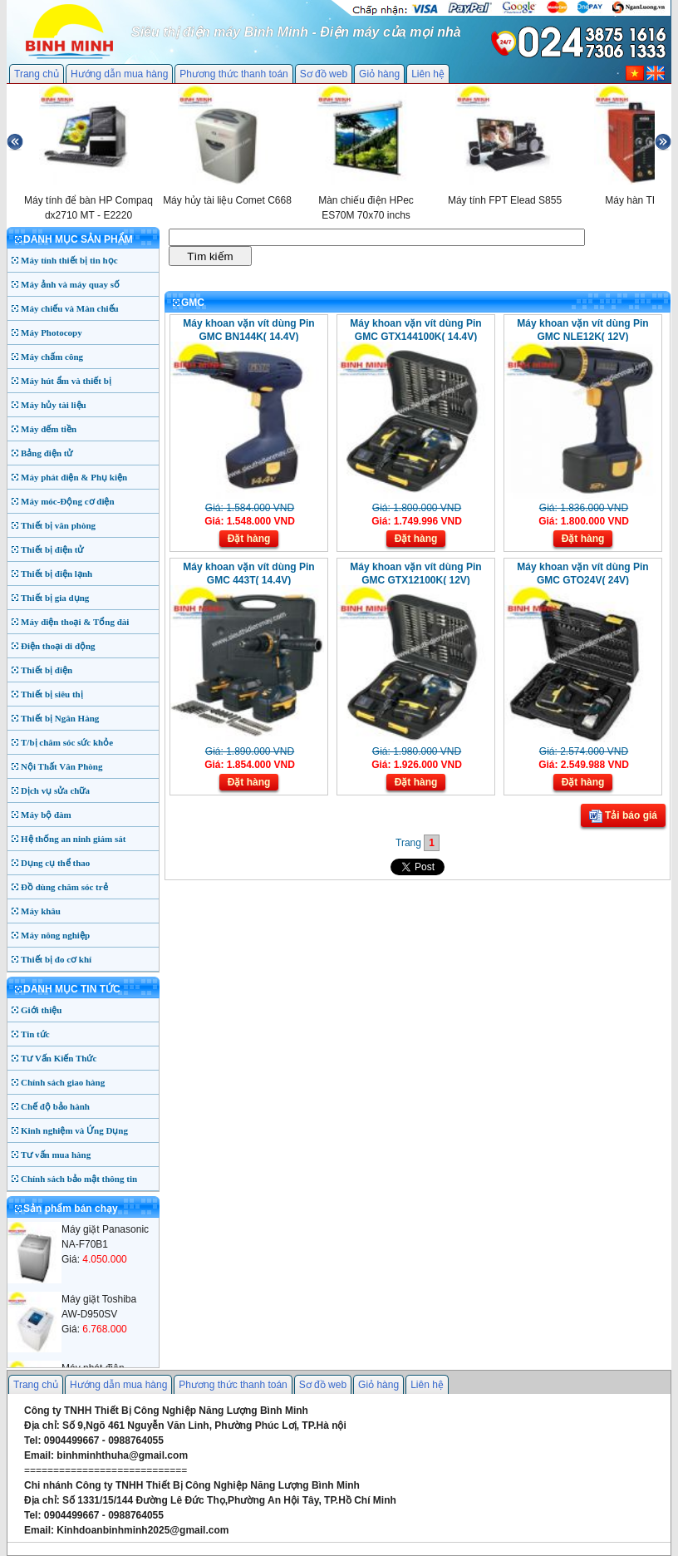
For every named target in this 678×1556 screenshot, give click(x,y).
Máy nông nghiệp (55, 935)
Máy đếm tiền (48, 429)
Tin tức (35, 1034)
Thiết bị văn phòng (58, 525)
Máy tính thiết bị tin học (69, 260)
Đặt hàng (249, 538)
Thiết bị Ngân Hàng (60, 718)
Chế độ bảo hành (55, 1106)
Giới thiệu (41, 1010)
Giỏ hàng (379, 74)
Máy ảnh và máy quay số (70, 284)
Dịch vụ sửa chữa (55, 790)
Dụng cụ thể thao (55, 863)
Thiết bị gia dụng (55, 598)
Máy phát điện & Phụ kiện (74, 477)
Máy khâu (41, 911)
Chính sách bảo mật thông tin (79, 1179)
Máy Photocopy (51, 332)
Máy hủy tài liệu (53, 405)
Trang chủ (36, 74)
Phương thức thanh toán (233, 74)
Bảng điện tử (46, 453)
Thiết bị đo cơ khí (56, 959)
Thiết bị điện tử (52, 549)
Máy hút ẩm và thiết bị (66, 381)
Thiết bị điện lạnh (56, 574)
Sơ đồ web (323, 74)
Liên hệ (428, 74)
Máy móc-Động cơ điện (68, 501)
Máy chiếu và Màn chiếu (70, 308)
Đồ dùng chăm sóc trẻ (64, 887)
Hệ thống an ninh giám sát (73, 839)
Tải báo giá (623, 816)
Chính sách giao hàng (63, 1082)
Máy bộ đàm (46, 815)
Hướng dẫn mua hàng (119, 74)
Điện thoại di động (58, 646)
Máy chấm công (52, 357)
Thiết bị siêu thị (52, 694)
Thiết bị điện (46, 670)
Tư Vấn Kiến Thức (58, 1058)
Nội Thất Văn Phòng (62, 766)
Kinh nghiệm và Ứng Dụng (74, 1130)
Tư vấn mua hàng (56, 1155)
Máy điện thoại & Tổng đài (75, 622)
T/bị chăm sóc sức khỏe (67, 742)
